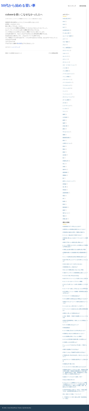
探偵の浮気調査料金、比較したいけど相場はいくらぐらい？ (75, 321)
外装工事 (65, 126)
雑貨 (64, 210)
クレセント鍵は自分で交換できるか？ (72, 235)
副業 (64, 120)
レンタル (65, 108)
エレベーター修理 (67, 36)
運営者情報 (82, 6)
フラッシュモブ (66, 88)
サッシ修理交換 (66, 47)
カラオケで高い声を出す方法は (71, 275)
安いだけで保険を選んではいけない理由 (73, 270)
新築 (64, 152)
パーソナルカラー (67, 82)
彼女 (64, 140)
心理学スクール (66, 143)
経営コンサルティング (68, 181)
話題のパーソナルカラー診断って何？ (72, 377)
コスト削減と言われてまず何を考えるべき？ (74, 330)
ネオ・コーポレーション (69, 65)
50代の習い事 (66, 18)
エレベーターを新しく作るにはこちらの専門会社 (75, 288)
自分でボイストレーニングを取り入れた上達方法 (75, 278)
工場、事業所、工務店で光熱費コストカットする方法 (75, 316)
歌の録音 (19, 43)
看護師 (64, 175)
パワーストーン (66, 79)
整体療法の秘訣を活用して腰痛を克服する (74, 232)
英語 (64, 195)
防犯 (64, 204)
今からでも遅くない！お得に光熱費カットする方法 (75, 285)
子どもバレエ (66, 131)
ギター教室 (65, 42)
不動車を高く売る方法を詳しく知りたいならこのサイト (75, 355)
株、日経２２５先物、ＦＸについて (72, 394)
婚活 (64, 129)
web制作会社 (66, 30)
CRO (64, 24)
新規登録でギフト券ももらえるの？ (72, 226)
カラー (64, 39)
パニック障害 (66, 76)
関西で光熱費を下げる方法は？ (71, 349)
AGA (64, 21)
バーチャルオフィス (68, 73)
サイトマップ (72, 6)
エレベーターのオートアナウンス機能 (72, 281)
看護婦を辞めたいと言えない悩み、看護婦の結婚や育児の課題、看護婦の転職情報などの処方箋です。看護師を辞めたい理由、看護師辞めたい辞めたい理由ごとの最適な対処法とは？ (75, 372)
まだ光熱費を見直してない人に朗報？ (72, 336)
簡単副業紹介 (66, 327)
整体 (64, 149)
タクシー (65, 59)
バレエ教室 (65, 71)
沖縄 (64, 166)
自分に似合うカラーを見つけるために (72, 264)
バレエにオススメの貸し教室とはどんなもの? (74, 366)
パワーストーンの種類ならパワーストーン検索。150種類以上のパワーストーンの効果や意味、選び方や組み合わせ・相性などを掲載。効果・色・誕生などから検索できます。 (75, 385)
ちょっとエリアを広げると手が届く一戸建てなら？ (75, 345)
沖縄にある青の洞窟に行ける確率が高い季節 (74, 249)
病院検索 (65, 172)
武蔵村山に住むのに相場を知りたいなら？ (74, 333)
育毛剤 (64, 189)
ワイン (64, 111)
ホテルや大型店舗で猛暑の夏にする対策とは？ (75, 339)
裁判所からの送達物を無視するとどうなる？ (74, 229)
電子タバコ (65, 213)
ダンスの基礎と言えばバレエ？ (71, 324)
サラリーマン (66, 50)
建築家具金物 (66, 137)
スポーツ (65, 53)
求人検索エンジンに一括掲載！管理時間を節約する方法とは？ (75, 292)
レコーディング (16, 47)
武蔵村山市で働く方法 (69, 364)
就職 (64, 134)
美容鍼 (64, 184)
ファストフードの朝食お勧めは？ (71, 296)
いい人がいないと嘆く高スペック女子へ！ (74, 306)
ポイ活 (64, 102)
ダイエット (65, 62)
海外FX (64, 169)
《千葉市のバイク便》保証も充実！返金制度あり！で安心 (75, 397)
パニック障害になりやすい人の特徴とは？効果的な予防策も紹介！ (75, 245)
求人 (64, 163)
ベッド (64, 91)
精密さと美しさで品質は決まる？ (71, 313)
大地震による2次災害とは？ (70, 342)
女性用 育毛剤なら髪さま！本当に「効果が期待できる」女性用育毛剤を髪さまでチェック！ (75, 390)
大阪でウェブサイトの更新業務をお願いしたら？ (75, 272)
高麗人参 (65, 218)
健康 (64, 114)
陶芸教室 (65, 207)
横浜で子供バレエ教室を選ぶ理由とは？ (73, 242)
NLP (64, 27)
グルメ (64, 44)
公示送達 (65, 117)
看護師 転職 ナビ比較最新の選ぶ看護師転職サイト (75, 253)
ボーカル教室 (66, 100)
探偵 (64, 146)
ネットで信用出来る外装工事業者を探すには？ (75, 256)
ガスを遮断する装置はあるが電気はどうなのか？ (75, 298)
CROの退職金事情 (53, 53)
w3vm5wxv (25, 18)
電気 (64, 216)
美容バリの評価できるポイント (13, 53)
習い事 (64, 187)
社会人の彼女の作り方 (69, 379)
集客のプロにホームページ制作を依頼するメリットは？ (75, 302)
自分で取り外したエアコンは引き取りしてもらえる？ (75, 260)
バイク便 (65, 68)
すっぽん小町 (66, 33)
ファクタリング (66, 85)
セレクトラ (65, 56)
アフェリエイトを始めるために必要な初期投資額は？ (75, 309)
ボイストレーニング (68, 97)
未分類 (64, 155)
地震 (64, 123)
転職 (64, 201)
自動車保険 (65, 192)
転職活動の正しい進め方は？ (70, 267)
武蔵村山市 (65, 161)
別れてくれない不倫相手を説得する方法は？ (74, 352)
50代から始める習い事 (18, 5)
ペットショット (66, 94)
